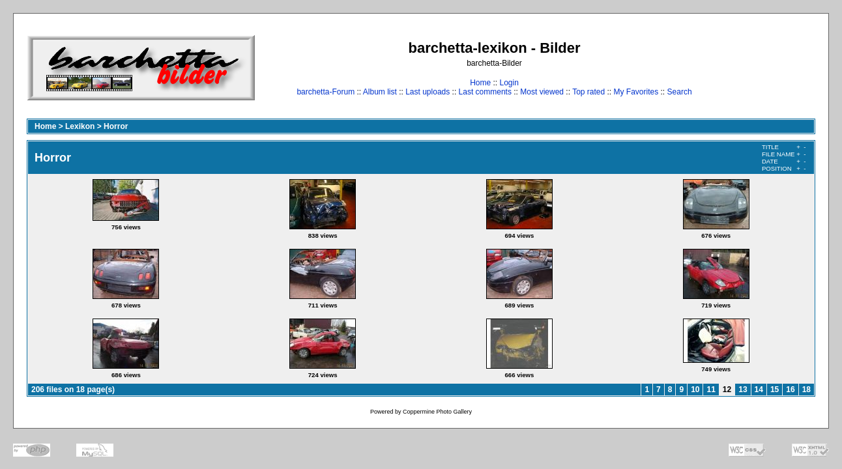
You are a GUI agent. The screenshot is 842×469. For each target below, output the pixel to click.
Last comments (485, 91)
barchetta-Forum (326, 91)
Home (480, 82)
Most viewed (542, 91)
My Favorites (636, 91)
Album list (380, 91)
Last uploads (427, 91)
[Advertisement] (774, 67)
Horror (116, 126)
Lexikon (79, 126)
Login (508, 82)
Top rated (588, 91)
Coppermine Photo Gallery (437, 411)
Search (679, 91)
